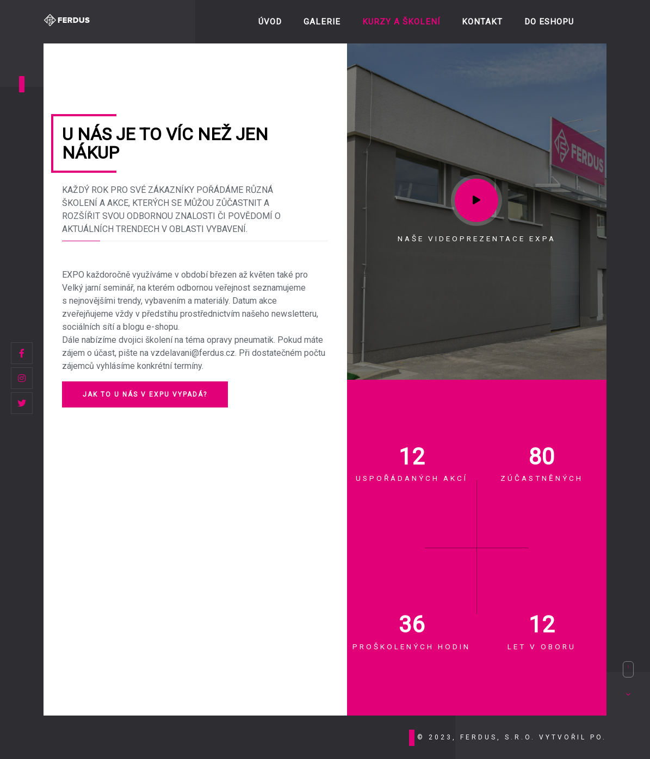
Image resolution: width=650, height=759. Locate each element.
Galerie (322, 22)
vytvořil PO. (572, 737)
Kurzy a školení (401, 22)
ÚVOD (270, 22)
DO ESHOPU (549, 22)
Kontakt (482, 22)
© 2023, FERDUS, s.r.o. (478, 737)
